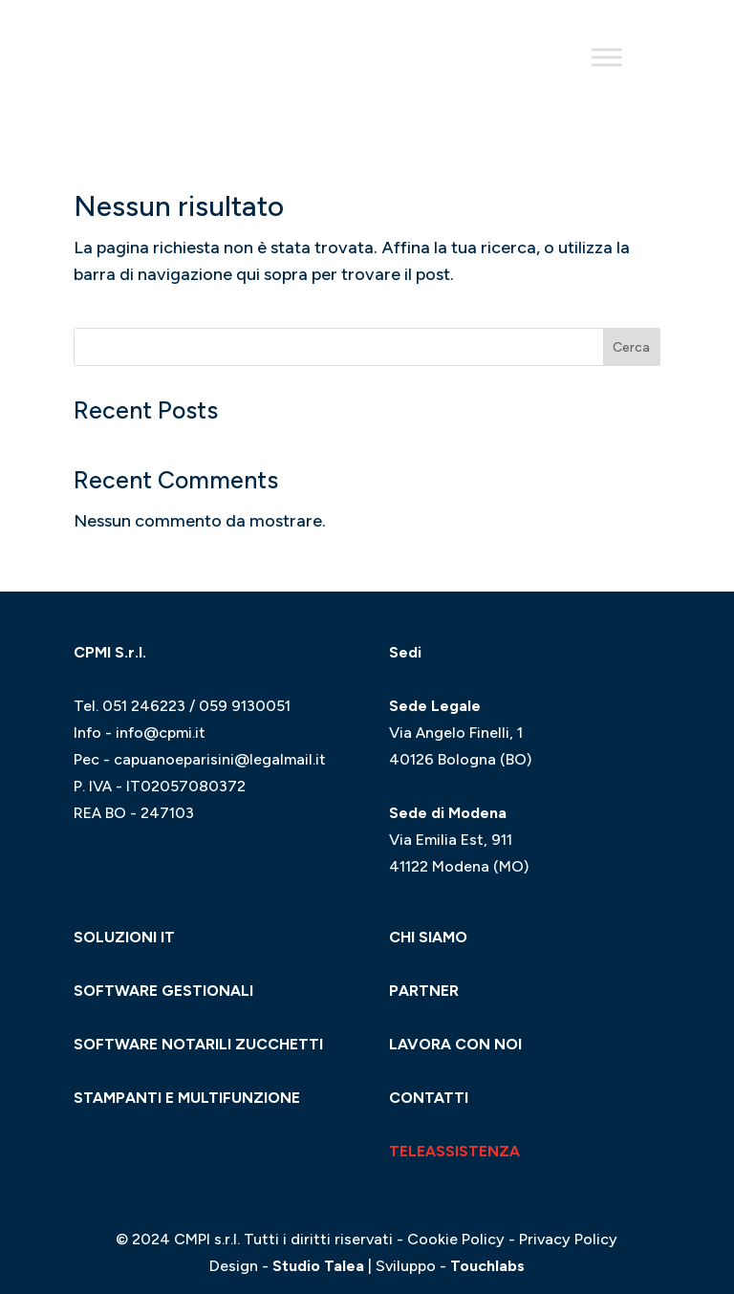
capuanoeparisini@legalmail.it (220, 759)
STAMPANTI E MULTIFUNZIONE (187, 1098)
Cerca (631, 347)
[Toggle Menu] (607, 57)
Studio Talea (318, 1266)
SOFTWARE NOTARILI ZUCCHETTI (198, 1044)
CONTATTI (428, 1098)
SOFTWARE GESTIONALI (163, 990)
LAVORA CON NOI (455, 1044)
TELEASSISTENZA (454, 1151)
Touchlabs (487, 1266)
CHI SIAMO (428, 937)
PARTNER (424, 990)
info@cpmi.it (160, 732)
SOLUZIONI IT (124, 937)
